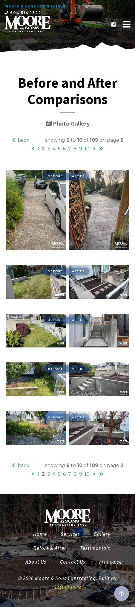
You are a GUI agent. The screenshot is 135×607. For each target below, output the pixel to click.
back (20, 140)
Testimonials (95, 548)
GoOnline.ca (67, 587)
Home (42, 533)
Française (110, 562)
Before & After (49, 548)
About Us (35, 562)
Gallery (102, 534)
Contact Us (72, 562)
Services (70, 534)
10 (87, 149)
